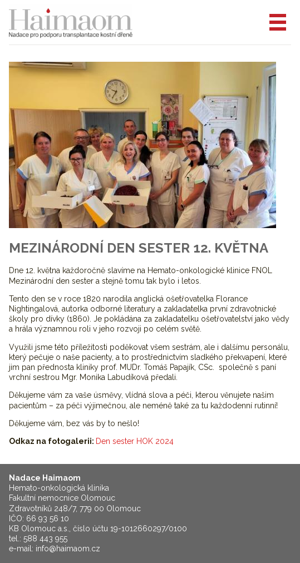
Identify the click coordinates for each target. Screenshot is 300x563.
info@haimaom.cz (68, 548)
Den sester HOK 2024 (135, 441)
